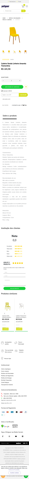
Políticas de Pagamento (7, 375)
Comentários (14, 282)
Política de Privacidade (14, 469)
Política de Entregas (6, 378)
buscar (23, 11)
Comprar (5, 329)
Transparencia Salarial (7, 384)
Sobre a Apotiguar (6, 369)
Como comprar (5, 371)
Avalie (12, 59)
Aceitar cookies (14, 473)
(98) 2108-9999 (6, 398)
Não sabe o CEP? (6, 99)
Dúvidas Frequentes (6, 380)
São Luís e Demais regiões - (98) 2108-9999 (14, 396)
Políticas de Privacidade (7, 373)
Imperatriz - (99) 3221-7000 (9, 394)
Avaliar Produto (14, 288)
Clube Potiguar (5, 382)
